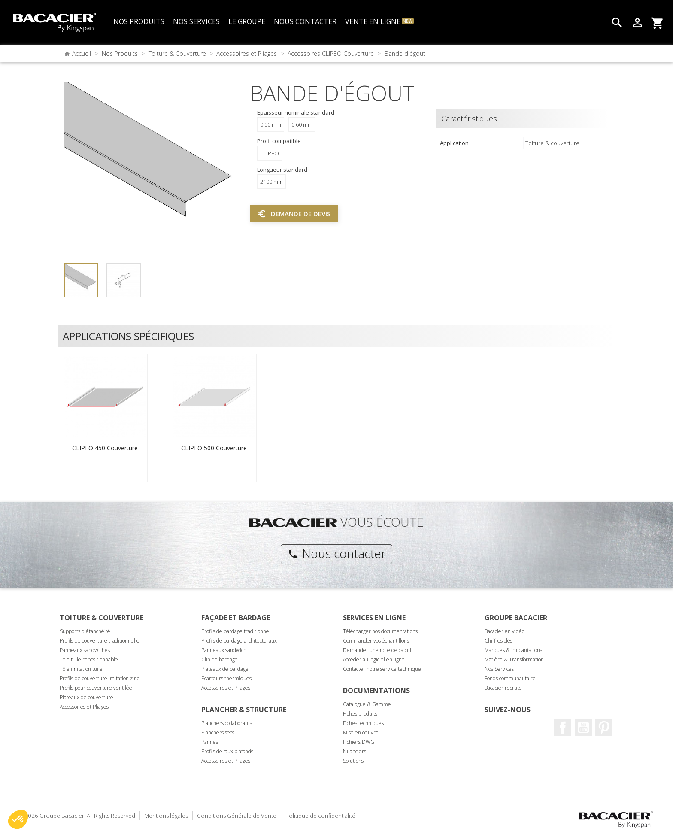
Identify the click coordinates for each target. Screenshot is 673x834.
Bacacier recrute (503, 687)
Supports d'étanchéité (85, 631)
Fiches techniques (363, 723)
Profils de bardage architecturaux (239, 640)
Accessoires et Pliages (84, 706)
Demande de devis (293, 213)
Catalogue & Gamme (367, 704)
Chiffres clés (498, 640)
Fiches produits (360, 713)
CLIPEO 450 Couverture (105, 448)
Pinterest (603, 727)
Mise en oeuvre (361, 732)
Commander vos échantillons (376, 640)
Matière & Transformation (514, 659)
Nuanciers (354, 751)
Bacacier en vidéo (504, 631)
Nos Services (499, 669)
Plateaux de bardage (225, 669)
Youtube (583, 727)
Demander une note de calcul (377, 650)
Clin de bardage (219, 659)
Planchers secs (217, 732)
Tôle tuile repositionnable (89, 659)
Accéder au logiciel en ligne (374, 659)
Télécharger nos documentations (380, 631)
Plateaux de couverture (86, 697)
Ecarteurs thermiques (226, 678)
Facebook (562, 727)
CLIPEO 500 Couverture (214, 448)
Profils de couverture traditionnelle (99, 640)
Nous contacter (337, 553)
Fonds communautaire (510, 678)
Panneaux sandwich (223, 650)
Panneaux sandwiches (85, 650)
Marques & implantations (513, 650)
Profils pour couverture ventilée (96, 687)
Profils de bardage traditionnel (235, 631)
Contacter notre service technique (382, 669)
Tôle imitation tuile (81, 669)
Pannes (209, 742)
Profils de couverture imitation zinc (99, 678)
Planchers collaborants (226, 723)
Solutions (353, 760)
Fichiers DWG (358, 742)
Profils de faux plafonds (227, 751)
